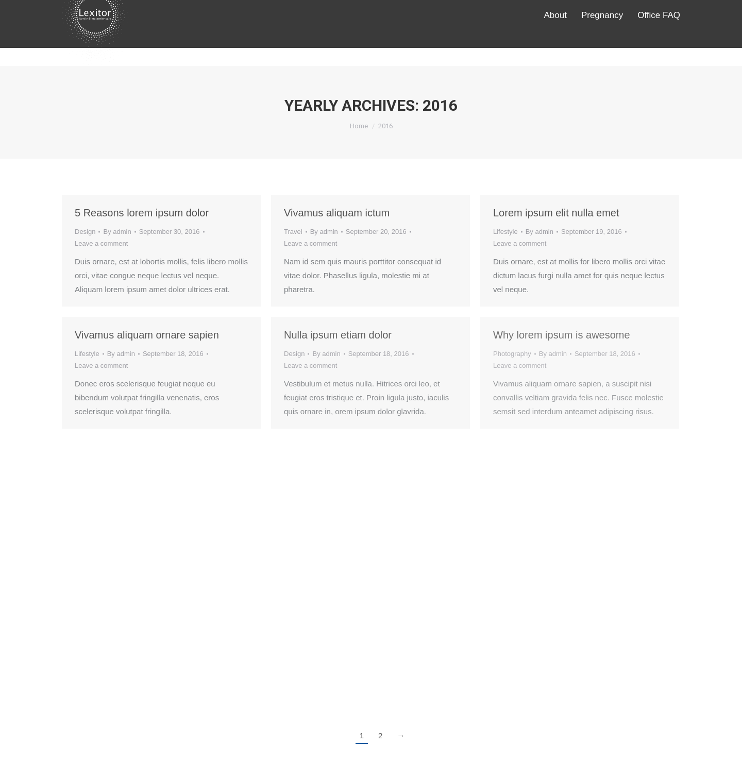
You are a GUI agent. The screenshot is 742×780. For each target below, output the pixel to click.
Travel (293, 231)
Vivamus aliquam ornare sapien (147, 335)
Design (85, 231)
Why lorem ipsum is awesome (561, 335)
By (117, 231)
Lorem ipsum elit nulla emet (556, 212)
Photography (512, 354)
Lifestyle (505, 231)
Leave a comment (101, 243)
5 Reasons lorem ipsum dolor (142, 212)
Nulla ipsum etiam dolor (338, 335)
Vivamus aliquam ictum (337, 212)
